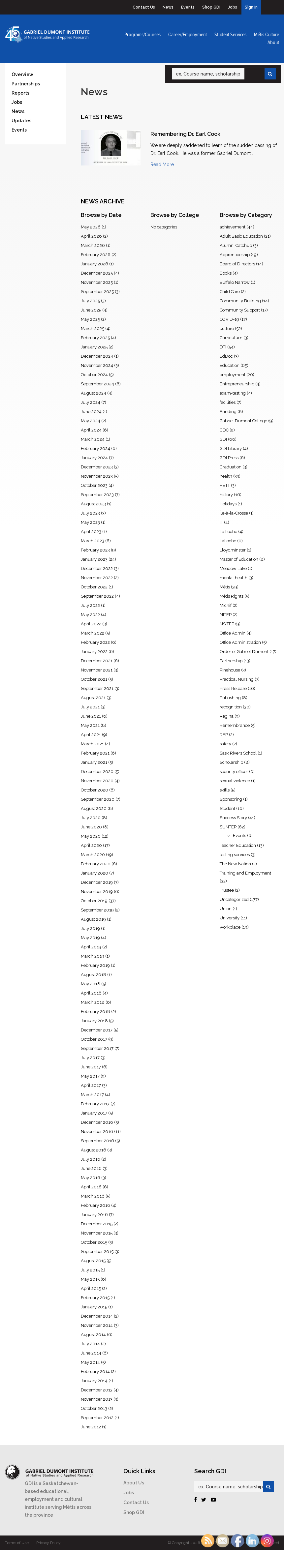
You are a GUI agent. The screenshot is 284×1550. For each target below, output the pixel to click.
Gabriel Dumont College (243, 420)
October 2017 (94, 1039)
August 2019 (93, 919)
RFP (224, 734)
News (168, 7)
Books (226, 273)
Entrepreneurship (237, 383)
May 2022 (90, 614)
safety (225, 743)
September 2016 (97, 1140)
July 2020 (91, 817)
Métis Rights (231, 596)
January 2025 (94, 346)
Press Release (233, 688)
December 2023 (97, 466)
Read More (162, 164)
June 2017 (91, 1066)
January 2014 (94, 1380)
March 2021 (92, 743)
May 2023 (90, 522)
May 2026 (91, 226)
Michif (226, 605)
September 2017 (97, 1048)
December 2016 (97, 1122)
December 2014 (97, 1316)
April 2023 (91, 531)
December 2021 (96, 660)
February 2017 (95, 1103)
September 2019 (97, 910)
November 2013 (96, 1399)
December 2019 (97, 882)
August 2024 (93, 393)
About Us (133, 1482)
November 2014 (97, 1325)
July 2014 (90, 1343)
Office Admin (232, 633)
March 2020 (93, 854)
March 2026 (93, 245)
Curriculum (231, 337)
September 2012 (97, 1417)
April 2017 (91, 1085)
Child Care (230, 291)
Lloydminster (233, 550)
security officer (234, 771)
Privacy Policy (48, 1542)
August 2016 (93, 1150)
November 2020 (97, 780)
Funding (228, 411)
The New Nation (235, 863)
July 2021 (90, 706)
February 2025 (95, 337)
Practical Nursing (237, 679)
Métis (225, 586)
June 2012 (91, 1426)
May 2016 (90, 1177)
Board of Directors (237, 263)
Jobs (232, 7)
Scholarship (231, 762)
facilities (228, 402)
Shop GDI (211, 7)
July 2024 (90, 402)
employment (232, 374)
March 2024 (93, 439)
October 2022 (94, 586)
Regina (227, 716)
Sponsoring (231, 799)
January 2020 (94, 873)
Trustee (227, 890)
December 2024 (97, 356)
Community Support (240, 310)
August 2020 (94, 808)
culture (227, 328)
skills (225, 790)
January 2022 (94, 651)
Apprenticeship (235, 254)
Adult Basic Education (241, 236)
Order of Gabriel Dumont (244, 651)
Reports (20, 93)
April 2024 (91, 430)
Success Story (233, 817)
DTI (223, 346)
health (226, 476)
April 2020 (91, 845)
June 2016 (91, 1168)
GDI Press (229, 457)
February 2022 (95, 642)
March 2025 (92, 328)
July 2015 (90, 1269)
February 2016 (95, 1205)
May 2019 (90, 937)
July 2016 (90, 1159)
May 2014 (90, 1362)
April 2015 (91, 1288)
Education (229, 365)
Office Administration (240, 642)
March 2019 (92, 956)
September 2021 (97, 688)
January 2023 (94, 559)
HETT (225, 485)
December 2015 (96, 1223)
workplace (230, 927)
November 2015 (96, 1233)
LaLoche (228, 540)
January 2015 (94, 1306)
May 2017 (90, 1076)
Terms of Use (17, 1542)
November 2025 (97, 282)
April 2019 (91, 946)
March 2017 (92, 1094)
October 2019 (94, 900)
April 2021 (91, 734)
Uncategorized (234, 899)
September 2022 (97, 596)
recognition (231, 706)
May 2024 (90, 420)
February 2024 (95, 448)
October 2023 (94, 485)
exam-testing (233, 393)
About (273, 42)
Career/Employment (187, 34)
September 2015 (97, 1251)
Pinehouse (230, 670)
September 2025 (97, 291)
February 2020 (95, 863)
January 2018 (94, 1020)
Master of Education (239, 559)
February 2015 (95, 1297)
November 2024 (97, 365)
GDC (224, 430)
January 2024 (94, 457)
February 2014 (95, 1371)
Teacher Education (238, 845)
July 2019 (90, 928)
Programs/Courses (142, 34)
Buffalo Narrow (235, 282)
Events (188, 7)
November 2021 (96, 670)
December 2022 (97, 568)
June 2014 (91, 1353)
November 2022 (97, 577)
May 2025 (90, 319)
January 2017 (94, 1113)
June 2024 (91, 411)
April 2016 (91, 1186)
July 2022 (90, 605)
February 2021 (95, 753)
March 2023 (92, 540)
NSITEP (227, 623)
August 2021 (93, 697)
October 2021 (94, 679)
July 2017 (90, 1057)
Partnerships (26, 83)
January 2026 (94, 263)
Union (226, 908)
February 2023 (95, 550)
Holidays (228, 503)
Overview (22, 74)
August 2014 (93, 1334)
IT (221, 522)
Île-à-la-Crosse (234, 513)
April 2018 (91, 993)
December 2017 (96, 1030)
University (229, 917)
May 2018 (90, 983)
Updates (21, 120)
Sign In (251, 7)
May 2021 (90, 725)
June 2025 (91, 310)
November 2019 (97, 891)
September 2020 (97, 799)
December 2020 (97, 771)
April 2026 (91, 236)
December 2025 (97, 273)
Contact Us (144, 7)
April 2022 (91, 623)
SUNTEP (228, 826)
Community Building (240, 300)
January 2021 (94, 762)
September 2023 (97, 494)
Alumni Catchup (236, 245)
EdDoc (226, 356)
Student (227, 808)
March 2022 (92, 633)
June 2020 (91, 826)
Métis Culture (266, 34)
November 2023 (97, 476)
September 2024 (97, 383)
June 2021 (91, 716)
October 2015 (94, 1242)
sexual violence (235, 780)
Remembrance (235, 725)
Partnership (231, 660)
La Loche (228, 531)
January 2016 (94, 1214)
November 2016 (97, 1131)
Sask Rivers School (238, 753)
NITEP (226, 614)
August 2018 (93, 974)
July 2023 (90, 513)
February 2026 (95, 254)
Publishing (230, 697)
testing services (235, 854)
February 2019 (95, 965)
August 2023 (93, 503)
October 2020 (94, 790)
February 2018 (95, 1011)
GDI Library (231, 448)
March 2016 (93, 1196)
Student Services (230, 34)
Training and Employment (245, 873)
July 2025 (90, 300)
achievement (232, 226)
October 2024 (94, 374)
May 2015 (90, 1279)
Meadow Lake (233, 568)
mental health (233, 577)
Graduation (230, 466)
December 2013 (96, 1389)
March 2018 (93, 1002)
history (226, 494)
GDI (223, 439)
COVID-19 (229, 319)
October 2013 (94, 1408)
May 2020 (91, 836)
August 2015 (93, 1260)
